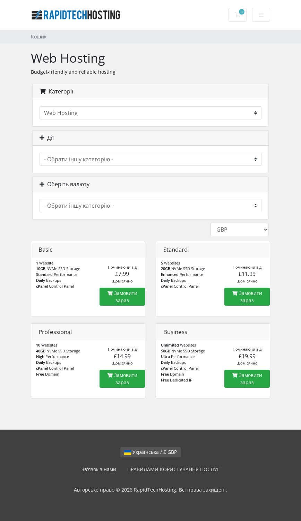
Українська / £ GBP (150, 452)
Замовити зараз (122, 297)
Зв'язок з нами (98, 469)
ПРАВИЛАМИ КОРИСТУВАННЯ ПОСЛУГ (173, 469)
